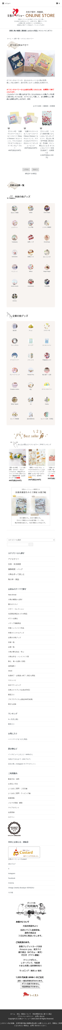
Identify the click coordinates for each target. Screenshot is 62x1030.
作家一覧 (11, 642)
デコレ (31, 327)
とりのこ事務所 (46, 224)
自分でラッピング (14, 685)
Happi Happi (46, 268)
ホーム (9, 38)
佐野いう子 (31, 239)
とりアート (14, 224)
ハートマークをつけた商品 (17, 739)
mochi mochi (14, 283)
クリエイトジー (14, 357)
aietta (31, 209)
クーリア (31, 342)
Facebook (11, 878)
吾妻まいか (31, 253)
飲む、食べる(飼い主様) (16, 661)
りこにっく (14, 268)
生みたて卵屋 (14, 209)
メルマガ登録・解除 (15, 803)
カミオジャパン (46, 342)
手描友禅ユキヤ (46, 357)
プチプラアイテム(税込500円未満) (20, 699)
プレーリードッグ (15, 371)
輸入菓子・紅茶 (46, 371)
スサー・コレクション (16, 609)
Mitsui (31, 268)
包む (31, 386)
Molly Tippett (14, 401)
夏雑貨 (24, 31)
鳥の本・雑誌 (13, 579)
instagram (11, 873)
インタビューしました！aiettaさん (20, 754)
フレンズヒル (14, 342)
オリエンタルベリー (27, 38)
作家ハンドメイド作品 (16, 628)
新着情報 (11, 798)
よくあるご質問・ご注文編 (17, 788)
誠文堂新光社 (31, 415)
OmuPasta (47, 239)
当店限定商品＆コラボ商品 (17, 614)
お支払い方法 (13, 784)
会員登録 (11, 812)
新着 (11, 31)
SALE (10, 671)
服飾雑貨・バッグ (15, 569)
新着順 (52, 106)
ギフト (50, 31)
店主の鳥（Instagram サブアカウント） (22, 764)
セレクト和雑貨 (14, 415)
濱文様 (14, 327)
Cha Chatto (47, 209)
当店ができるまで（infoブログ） (19, 759)
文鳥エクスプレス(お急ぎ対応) (19, 690)
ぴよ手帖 (31, 224)
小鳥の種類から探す (15, 599)
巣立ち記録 (12, 704)
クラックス (31, 357)
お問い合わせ (40, 1016)
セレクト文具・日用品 (47, 415)
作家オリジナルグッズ (16, 633)
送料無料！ (12, 666)
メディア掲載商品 (14, 623)
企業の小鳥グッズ (14, 637)
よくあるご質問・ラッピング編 (19, 793)
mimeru (14, 297)
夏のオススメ (13, 604)
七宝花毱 (47, 283)
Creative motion (14, 386)
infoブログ (12, 864)
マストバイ (43, 31)
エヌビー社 (47, 327)
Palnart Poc (30, 371)
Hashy (47, 401)
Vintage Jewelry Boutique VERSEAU (21, 888)
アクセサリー (13, 559)
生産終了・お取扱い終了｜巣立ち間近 (21, 675)
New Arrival (12, 595)
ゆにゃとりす (47, 253)
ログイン (11, 817)
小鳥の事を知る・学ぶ (16, 652)
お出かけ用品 (32, 31)
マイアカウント (13, 807)
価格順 (45, 106)
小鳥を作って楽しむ (16, 574)
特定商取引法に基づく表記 (42, 1014)
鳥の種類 (17, 31)
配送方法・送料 (13, 779)
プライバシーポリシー (25, 1016)
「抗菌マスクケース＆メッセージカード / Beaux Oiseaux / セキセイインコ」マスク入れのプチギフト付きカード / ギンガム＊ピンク (31, 138)
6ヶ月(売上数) (13, 719)
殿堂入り (11, 694)
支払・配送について (24, 1014)
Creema (11, 883)
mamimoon (31, 283)
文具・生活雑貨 (14, 564)
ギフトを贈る (13, 618)
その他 (10, 892)
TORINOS (15, 239)
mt (31, 401)
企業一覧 (16, 38)
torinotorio (14, 253)
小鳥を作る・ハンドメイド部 (18, 656)
